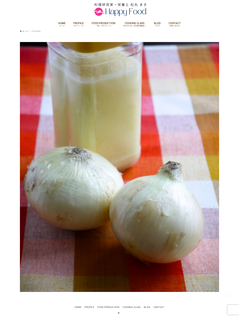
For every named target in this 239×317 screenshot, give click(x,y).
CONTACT (159, 307)
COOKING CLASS (131, 307)
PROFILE (89, 307)
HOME (78, 307)
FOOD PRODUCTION (108, 307)
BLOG (147, 307)
